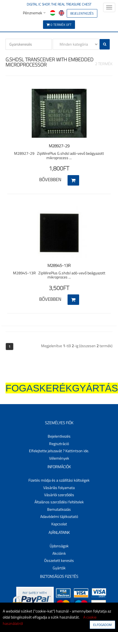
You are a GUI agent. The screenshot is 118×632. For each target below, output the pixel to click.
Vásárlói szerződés (59, 495)
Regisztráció (59, 443)
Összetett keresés (59, 560)
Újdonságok (59, 546)
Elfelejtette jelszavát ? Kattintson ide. (59, 451)
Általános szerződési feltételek (59, 502)
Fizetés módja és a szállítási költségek (59, 480)
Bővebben (50, 179)
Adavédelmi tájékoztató (59, 516)
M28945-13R (59, 265)
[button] (82, 13)
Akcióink (59, 553)
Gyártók (59, 568)
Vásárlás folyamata (59, 487)
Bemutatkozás (59, 509)
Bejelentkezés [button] (59, 436)
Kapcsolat (59, 524)
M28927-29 (59, 146)
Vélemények (59, 458)
